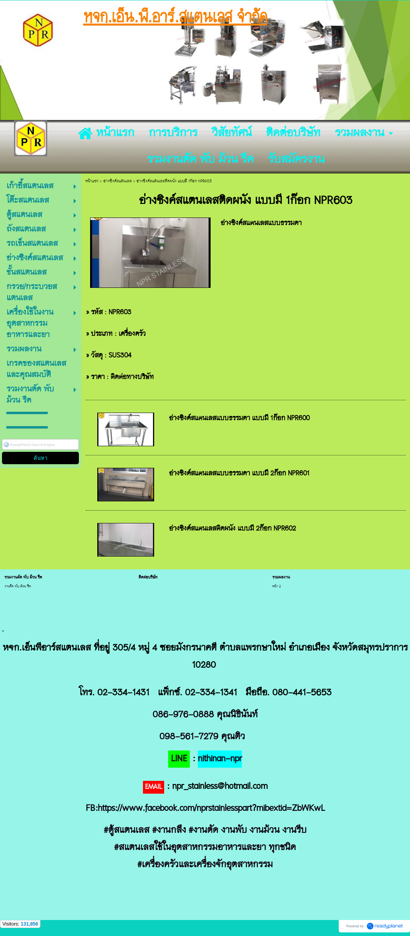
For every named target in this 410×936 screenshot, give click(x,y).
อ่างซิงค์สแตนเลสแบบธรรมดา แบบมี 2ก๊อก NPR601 (239, 473)
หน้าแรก (91, 181)
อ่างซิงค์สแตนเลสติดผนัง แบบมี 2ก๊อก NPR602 (232, 529)
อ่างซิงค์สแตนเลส (117, 181)
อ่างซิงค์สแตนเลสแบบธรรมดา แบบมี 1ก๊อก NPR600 (239, 418)
